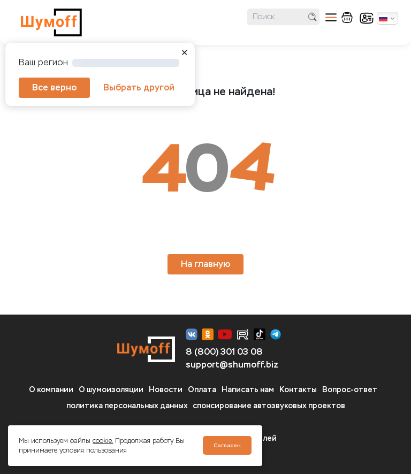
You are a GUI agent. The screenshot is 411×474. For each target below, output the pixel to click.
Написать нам (248, 389)
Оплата (202, 389)
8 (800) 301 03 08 (224, 352)
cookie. (103, 441)
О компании (51, 389)
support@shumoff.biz (232, 365)
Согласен (227, 445)
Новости (165, 389)
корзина (347, 17)
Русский (383, 18)
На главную (205, 264)
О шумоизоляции (111, 389)
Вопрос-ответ (349, 389)
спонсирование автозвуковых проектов (269, 405)
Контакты (298, 389)
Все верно (54, 87)
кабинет (366, 18)
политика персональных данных (127, 405)
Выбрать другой (138, 87)
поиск (312, 17)
